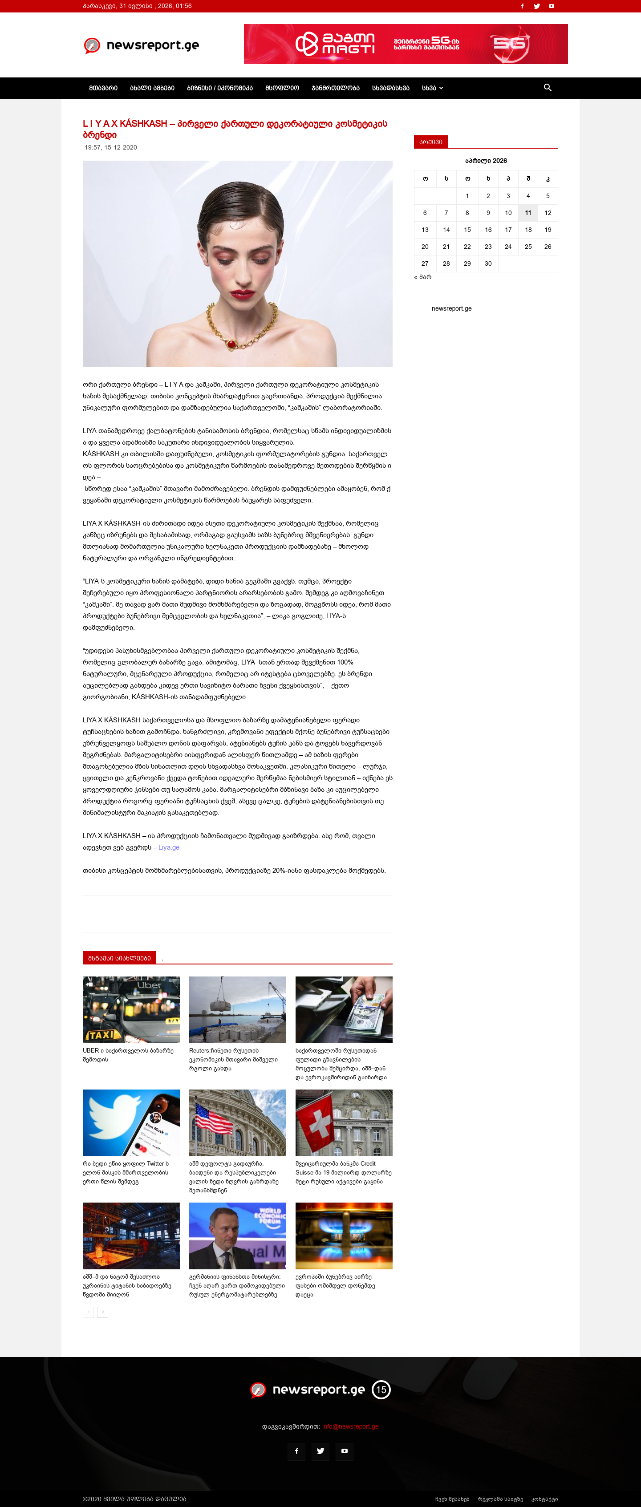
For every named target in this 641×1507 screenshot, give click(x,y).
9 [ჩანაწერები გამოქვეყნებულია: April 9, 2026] (488, 213)
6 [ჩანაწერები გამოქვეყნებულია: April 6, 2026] (425, 213)
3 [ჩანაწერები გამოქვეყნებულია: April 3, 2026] (508, 196)
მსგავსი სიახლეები (119, 958)
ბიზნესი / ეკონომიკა (220, 88)
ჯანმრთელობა (336, 88)
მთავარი (103, 88)
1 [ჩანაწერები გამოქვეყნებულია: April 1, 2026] (467, 196)
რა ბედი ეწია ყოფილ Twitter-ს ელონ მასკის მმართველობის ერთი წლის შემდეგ (126, 1172)
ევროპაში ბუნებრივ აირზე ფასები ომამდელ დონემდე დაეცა (335, 1285)
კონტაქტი (544, 1499)
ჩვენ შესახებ (452, 1499)
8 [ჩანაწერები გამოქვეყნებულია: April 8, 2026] (467, 213)
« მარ (422, 277)
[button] (547, 89)
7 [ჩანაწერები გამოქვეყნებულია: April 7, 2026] (446, 213)
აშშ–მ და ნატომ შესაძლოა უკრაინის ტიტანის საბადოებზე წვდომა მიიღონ (127, 1285)
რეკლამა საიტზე (500, 1499)
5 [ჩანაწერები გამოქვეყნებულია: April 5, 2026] (548, 196)
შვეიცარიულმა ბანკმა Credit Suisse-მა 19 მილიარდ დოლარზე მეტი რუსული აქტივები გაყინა (344, 1172)
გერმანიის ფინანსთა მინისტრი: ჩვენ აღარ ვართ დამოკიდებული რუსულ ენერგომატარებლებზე (237, 1285)
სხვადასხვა (391, 88)
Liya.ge (168, 847)
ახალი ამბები (152, 88)
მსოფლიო (282, 88)
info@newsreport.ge (350, 1426)
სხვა (432, 88)
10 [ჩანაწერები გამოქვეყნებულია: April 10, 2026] (508, 213)
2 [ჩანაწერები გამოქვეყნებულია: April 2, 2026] (488, 196)
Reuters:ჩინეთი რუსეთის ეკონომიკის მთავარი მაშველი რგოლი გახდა (233, 1059)
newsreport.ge (452, 308)
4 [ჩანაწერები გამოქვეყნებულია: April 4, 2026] (528, 196)
